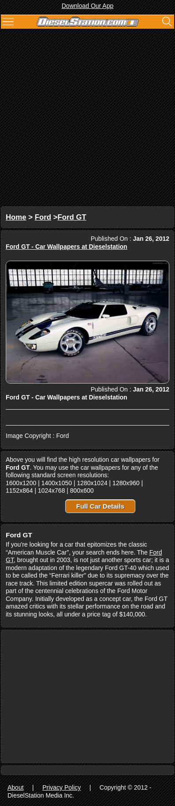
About (15, 787)
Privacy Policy (61, 787)
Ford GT (72, 217)
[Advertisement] (87, 118)
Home (16, 217)
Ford (43, 217)
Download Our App (88, 5)
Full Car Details (100, 506)
